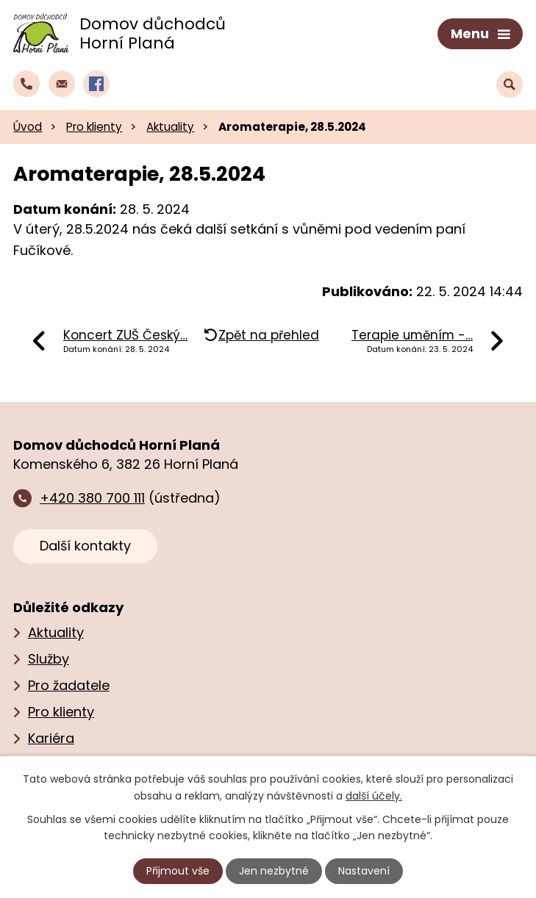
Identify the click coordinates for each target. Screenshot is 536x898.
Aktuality (170, 126)
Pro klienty (94, 126)
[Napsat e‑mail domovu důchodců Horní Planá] (62, 84)
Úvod (27, 126)
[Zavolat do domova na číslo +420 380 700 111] (26, 84)
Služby (48, 659)
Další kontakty (85, 545)
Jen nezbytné (274, 870)
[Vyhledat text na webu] (509, 84)
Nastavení (364, 870)
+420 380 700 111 (92, 498)
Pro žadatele (69, 685)
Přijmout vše (178, 870)
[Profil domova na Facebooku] (96, 84)
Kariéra (51, 738)
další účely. (374, 795)
